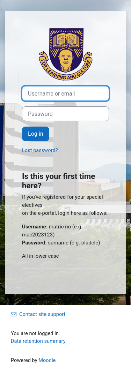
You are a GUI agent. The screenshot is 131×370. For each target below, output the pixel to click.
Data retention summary (38, 341)
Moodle (47, 360)
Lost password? (40, 150)
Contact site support (38, 314)
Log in (35, 133)
